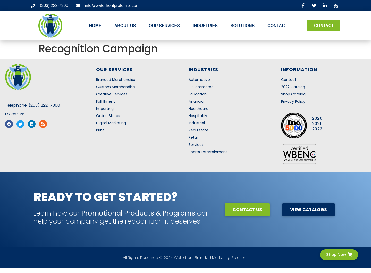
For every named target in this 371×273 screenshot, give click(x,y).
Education (198, 94)
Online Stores (108, 115)
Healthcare (198, 108)
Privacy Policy (293, 101)
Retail (193, 137)
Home (95, 25)
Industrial (197, 123)
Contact (277, 25)
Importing (105, 108)
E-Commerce (201, 86)
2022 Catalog (293, 86)
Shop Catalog (293, 94)
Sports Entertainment (208, 151)
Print (100, 130)
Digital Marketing (111, 123)
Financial (196, 101)
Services (196, 144)
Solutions (243, 25)
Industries (205, 25)
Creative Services (112, 94)
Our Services (164, 25)
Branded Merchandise (115, 79)
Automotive (199, 79)
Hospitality (198, 115)
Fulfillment (105, 101)
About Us (125, 25)
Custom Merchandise (115, 86)
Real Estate (198, 130)
